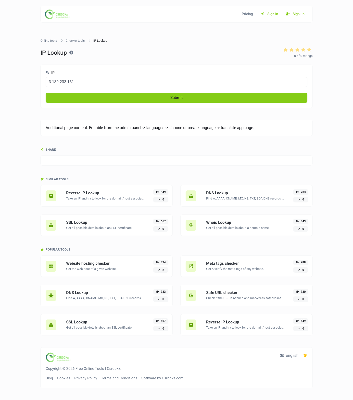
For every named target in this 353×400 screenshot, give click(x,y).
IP (50, 73)
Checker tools (75, 40)
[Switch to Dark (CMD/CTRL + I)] (305, 355)
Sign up (295, 14)
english (289, 355)
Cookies (63, 378)
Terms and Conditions (119, 378)
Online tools (48, 40)
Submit (176, 97)
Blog (49, 378)
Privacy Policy (85, 378)
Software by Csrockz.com (162, 378)
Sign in (269, 14)
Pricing (247, 14)
